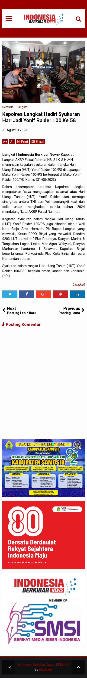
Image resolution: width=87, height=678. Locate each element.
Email (38, 141)
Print (22, 141)
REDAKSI (62, 665)
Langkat (78, 284)
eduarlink (45, 669)
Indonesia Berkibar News (36, 665)
